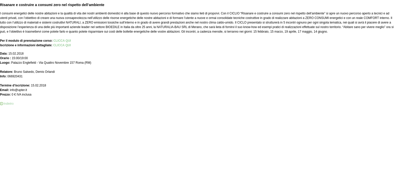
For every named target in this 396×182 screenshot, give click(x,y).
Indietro (9, 103)
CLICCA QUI (62, 40)
